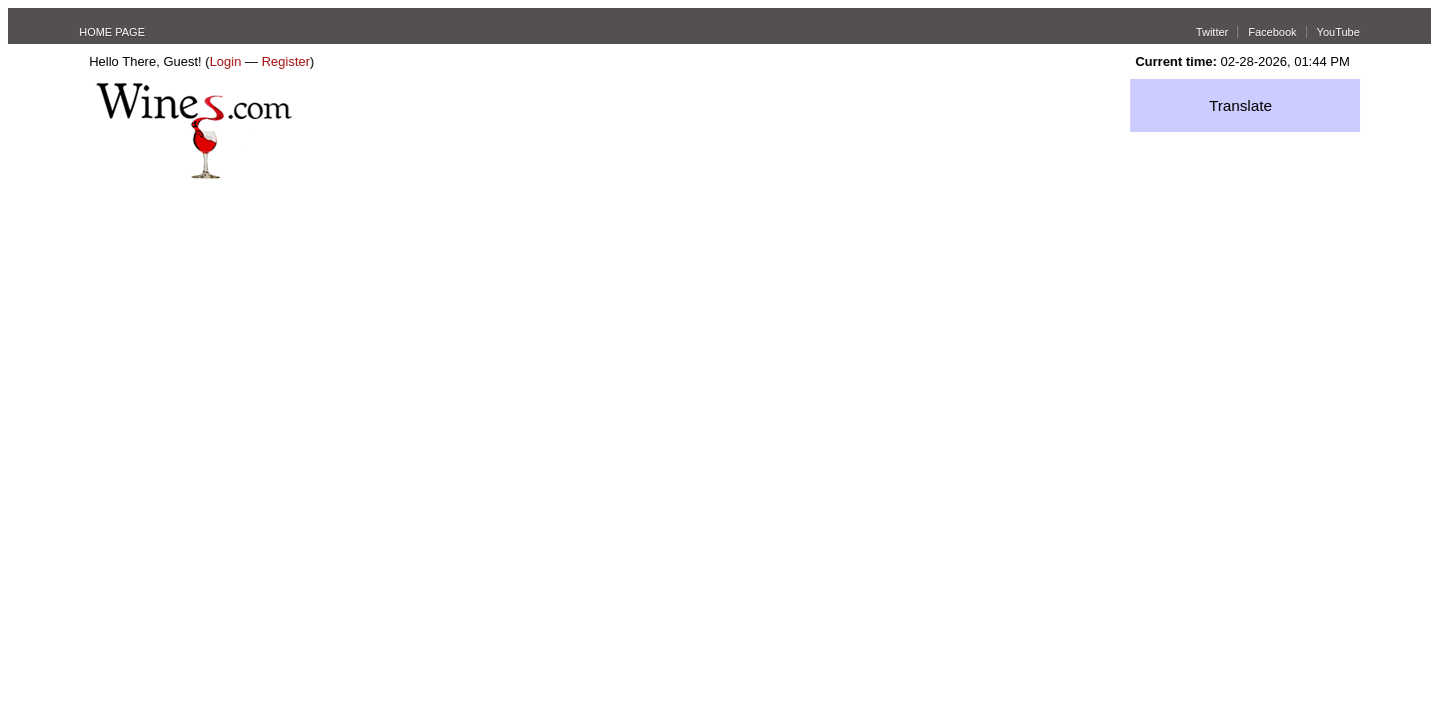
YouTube (1338, 32)
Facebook (1272, 32)
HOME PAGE (112, 32)
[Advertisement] (719, 329)
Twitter (1212, 32)
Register (286, 61)
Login (226, 61)
